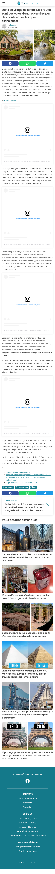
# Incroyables (21, 487)
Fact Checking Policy (27, 818)
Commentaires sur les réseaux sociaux (27, 835)
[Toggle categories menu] (3, 3)
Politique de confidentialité (27, 846)
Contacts (27, 802)
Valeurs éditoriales (27, 827)
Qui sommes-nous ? (27, 798)
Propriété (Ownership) (27, 831)
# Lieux (33, 487)
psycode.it (27, 807)
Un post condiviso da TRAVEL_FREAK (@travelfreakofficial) (23, 330)
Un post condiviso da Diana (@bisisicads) (17, 433)
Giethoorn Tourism (11, 100)
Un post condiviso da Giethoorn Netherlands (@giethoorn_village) (25, 161)
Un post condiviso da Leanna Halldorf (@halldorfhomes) (22, 244)
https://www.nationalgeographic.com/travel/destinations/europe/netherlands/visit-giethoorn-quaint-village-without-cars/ (28, 477)
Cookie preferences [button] (28, 851)
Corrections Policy (27, 822)
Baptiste (13, 25)
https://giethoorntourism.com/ (18, 472)
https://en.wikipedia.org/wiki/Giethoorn (21, 482)
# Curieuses (7, 487)
